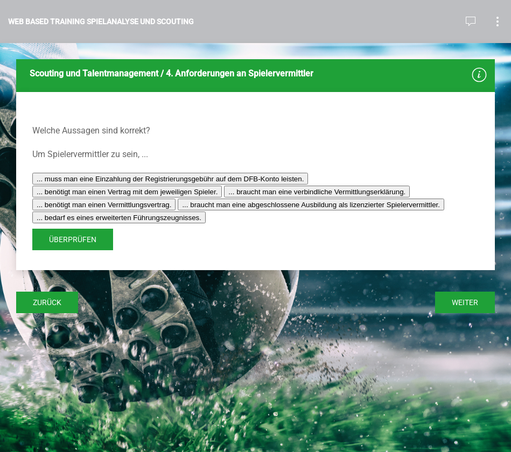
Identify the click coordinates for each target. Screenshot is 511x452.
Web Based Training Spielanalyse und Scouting (101, 21)
